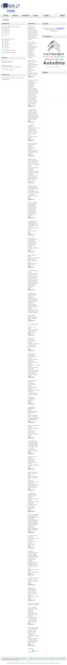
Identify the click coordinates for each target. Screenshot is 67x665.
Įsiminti (31, 76)
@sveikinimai (60, 28)
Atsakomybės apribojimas (47, 658)
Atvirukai (15, 15)
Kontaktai (6, 20)
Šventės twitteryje (8, 69)
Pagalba (46, 15)
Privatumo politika (60, 658)
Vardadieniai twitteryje (9, 52)
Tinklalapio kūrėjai (34, 658)
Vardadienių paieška (8, 50)
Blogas (36, 15)
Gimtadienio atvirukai (54, 663)
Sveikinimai (25, 15)
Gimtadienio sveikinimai (25, 663)
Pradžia (5, 15)
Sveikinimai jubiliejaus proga (40, 663)
